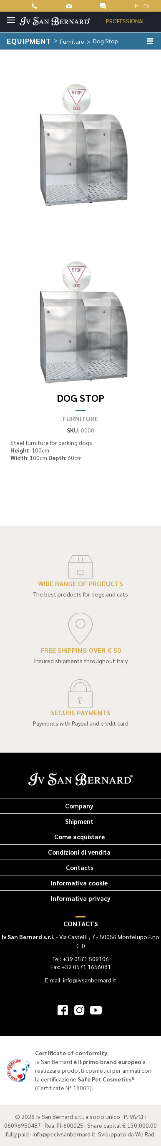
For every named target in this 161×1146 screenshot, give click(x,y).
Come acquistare (79, 836)
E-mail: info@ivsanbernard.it (80, 980)
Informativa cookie (79, 883)
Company (79, 806)
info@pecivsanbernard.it (64, 1134)
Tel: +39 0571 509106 (81, 958)
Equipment (29, 40)
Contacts (79, 867)
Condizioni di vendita (79, 852)
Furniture (72, 41)
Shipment (79, 821)
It (136, 6)
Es (146, 6)
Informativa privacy (81, 898)
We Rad (144, 1134)
